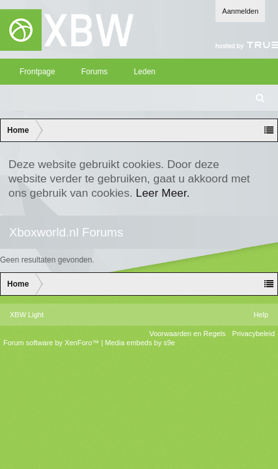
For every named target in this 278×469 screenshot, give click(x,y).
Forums (94, 71)
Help (260, 315)
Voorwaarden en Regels (187, 333)
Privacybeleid (253, 333)
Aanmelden (240, 11)
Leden (144, 71)
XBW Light (27, 315)
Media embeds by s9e (140, 343)
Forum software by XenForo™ (52, 343)
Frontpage (37, 71)
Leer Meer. (163, 192)
